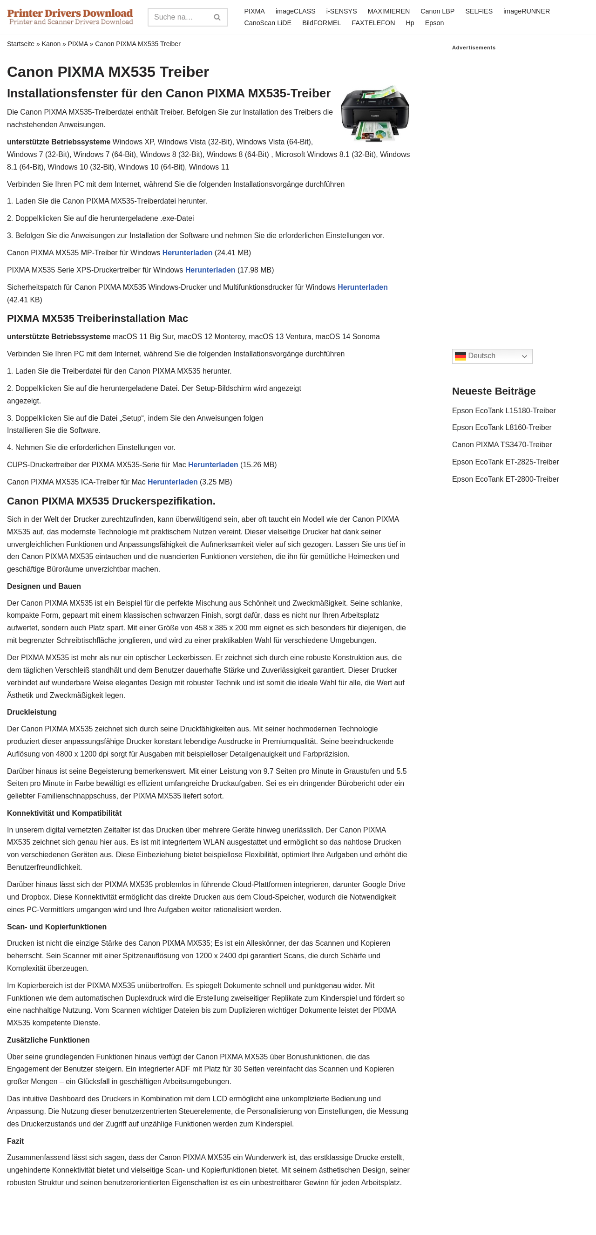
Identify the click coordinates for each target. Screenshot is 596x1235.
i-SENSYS (341, 11)
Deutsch (475, 356)
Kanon (51, 44)
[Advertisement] (520, 190)
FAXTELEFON (374, 23)
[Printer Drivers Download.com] (70, 17)
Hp (410, 23)
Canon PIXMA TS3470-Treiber (502, 446)
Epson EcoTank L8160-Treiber (502, 428)
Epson (435, 23)
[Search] (177, 17)
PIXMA (254, 11)
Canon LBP (438, 11)
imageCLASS (295, 11)
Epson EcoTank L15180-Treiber (504, 411)
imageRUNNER (527, 11)
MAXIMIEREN (389, 11)
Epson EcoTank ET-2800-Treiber (506, 480)
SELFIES (480, 11)
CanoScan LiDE (267, 23)
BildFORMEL (321, 23)
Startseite (20, 44)
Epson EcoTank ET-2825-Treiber (506, 463)
